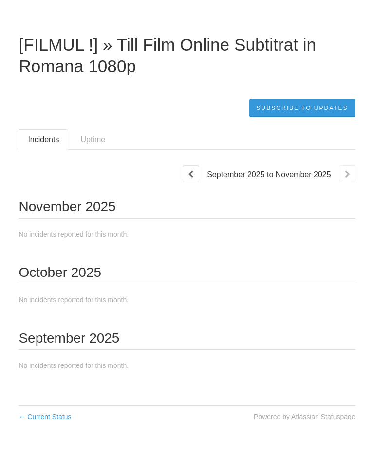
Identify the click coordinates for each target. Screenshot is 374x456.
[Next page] (347, 173)
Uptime (92, 139)
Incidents (43, 139)
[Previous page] (191, 173)
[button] (302, 108)
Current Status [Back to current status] (45, 416)
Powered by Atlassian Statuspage (304, 416)
